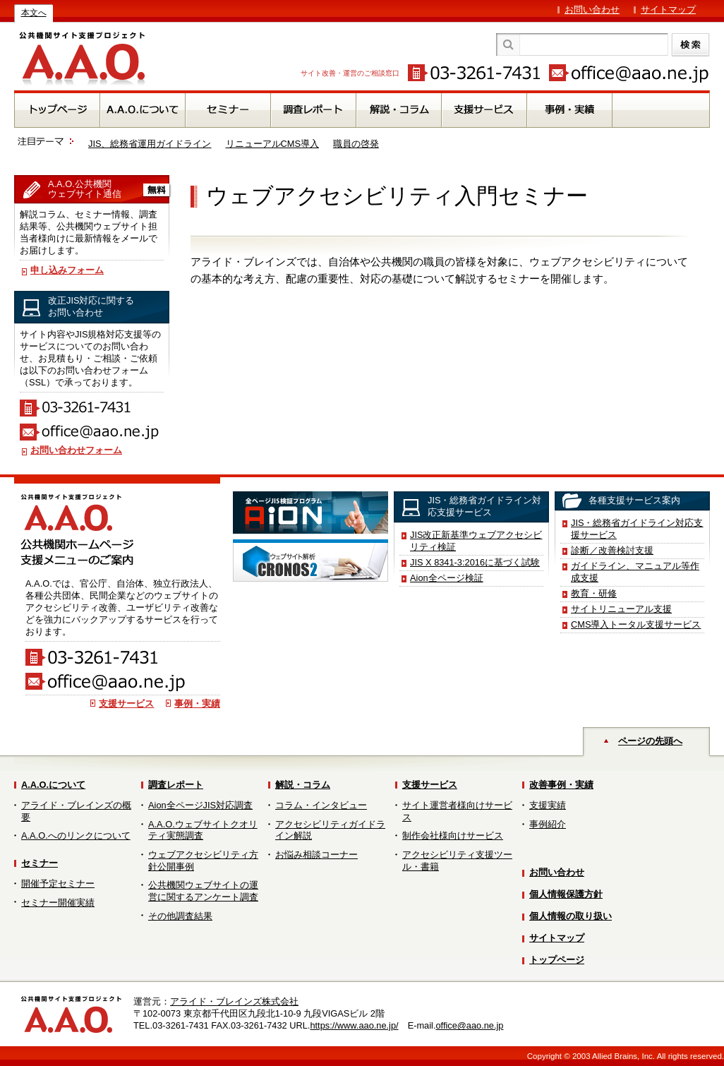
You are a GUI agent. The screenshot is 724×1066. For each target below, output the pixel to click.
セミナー (39, 863)
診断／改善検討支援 (612, 550)
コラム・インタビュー (321, 805)
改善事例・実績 (561, 784)
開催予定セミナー (58, 883)
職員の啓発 (356, 143)
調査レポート (175, 784)
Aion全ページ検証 (446, 578)
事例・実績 (197, 703)
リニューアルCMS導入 (272, 143)
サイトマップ (668, 9)
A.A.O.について (53, 784)
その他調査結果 (180, 916)
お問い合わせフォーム (76, 450)
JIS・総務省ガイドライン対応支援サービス (637, 528)
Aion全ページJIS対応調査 (200, 805)
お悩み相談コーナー (316, 854)
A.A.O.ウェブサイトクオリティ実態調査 (203, 830)
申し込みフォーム (67, 270)
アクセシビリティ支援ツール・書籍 (457, 860)
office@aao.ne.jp (469, 1025)
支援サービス (126, 703)
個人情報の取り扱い (570, 916)
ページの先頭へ (650, 741)
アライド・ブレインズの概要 (76, 811)
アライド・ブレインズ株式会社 (234, 1001)
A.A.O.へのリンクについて (76, 835)
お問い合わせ (592, 9)
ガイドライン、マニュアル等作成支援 (635, 572)
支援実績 (547, 805)
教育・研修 (594, 593)
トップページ (556, 959)
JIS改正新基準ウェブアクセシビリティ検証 (476, 540)
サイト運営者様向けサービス (457, 811)
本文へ (34, 12)
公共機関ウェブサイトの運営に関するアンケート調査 (203, 891)
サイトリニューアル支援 (621, 609)
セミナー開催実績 (58, 902)
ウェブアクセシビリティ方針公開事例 (203, 860)
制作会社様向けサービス (452, 835)
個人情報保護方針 (566, 894)
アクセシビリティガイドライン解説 (330, 830)
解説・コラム (302, 784)
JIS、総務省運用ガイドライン (150, 143)
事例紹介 (547, 824)
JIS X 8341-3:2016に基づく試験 (475, 562)
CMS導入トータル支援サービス (636, 624)
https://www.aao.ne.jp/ (354, 1025)
